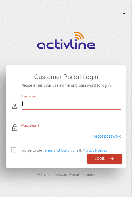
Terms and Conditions (60, 150)
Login (105, 159)
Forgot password (106, 136)
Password (30, 125)
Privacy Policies (94, 150)
